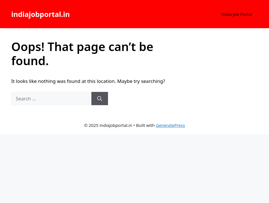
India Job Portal (237, 14)
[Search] (99, 98)
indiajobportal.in (40, 14)
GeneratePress (170, 125)
